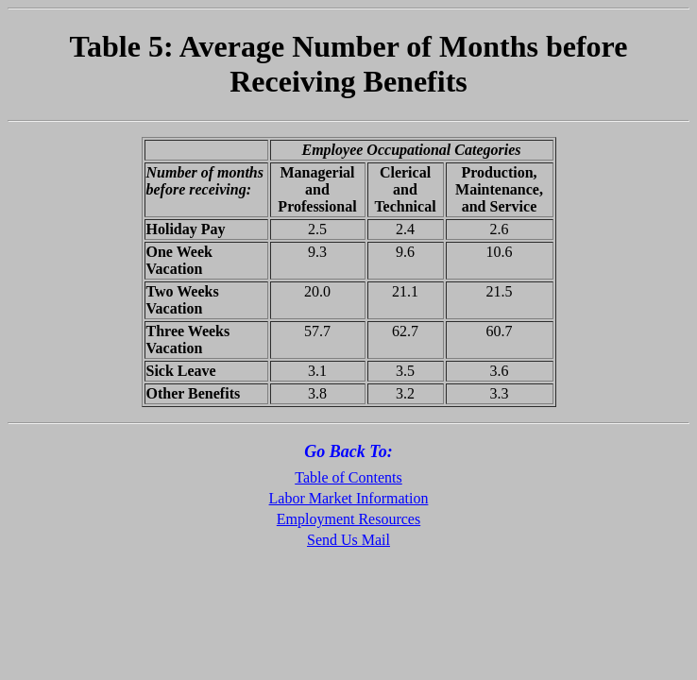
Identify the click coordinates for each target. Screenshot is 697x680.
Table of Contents (348, 477)
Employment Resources (348, 519)
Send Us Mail (348, 540)
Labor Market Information (349, 498)
